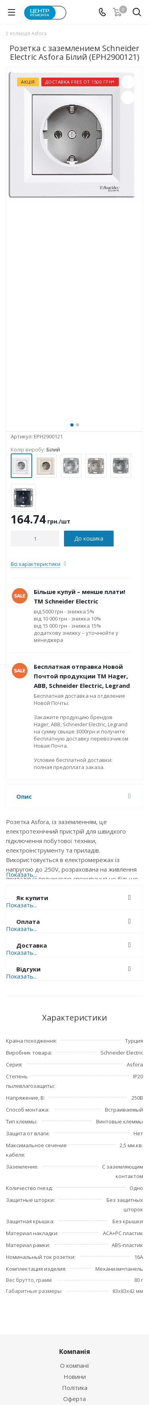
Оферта (74, 1399)
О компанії (74, 1365)
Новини (75, 1376)
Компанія (74, 1351)
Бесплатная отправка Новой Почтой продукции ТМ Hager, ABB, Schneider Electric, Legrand (82, 676)
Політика (74, 1388)
